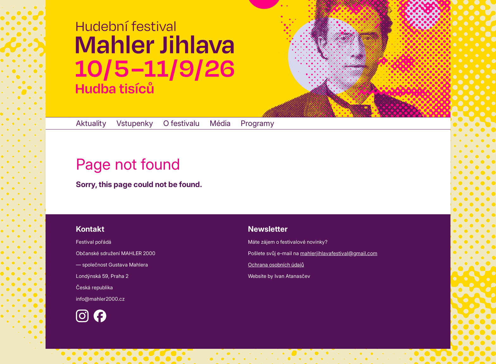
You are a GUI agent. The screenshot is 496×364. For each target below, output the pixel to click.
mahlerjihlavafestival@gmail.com (338, 253)
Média (220, 123)
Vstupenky (134, 123)
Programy (257, 123)
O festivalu (181, 123)
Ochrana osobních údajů (276, 264)
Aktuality (91, 123)
